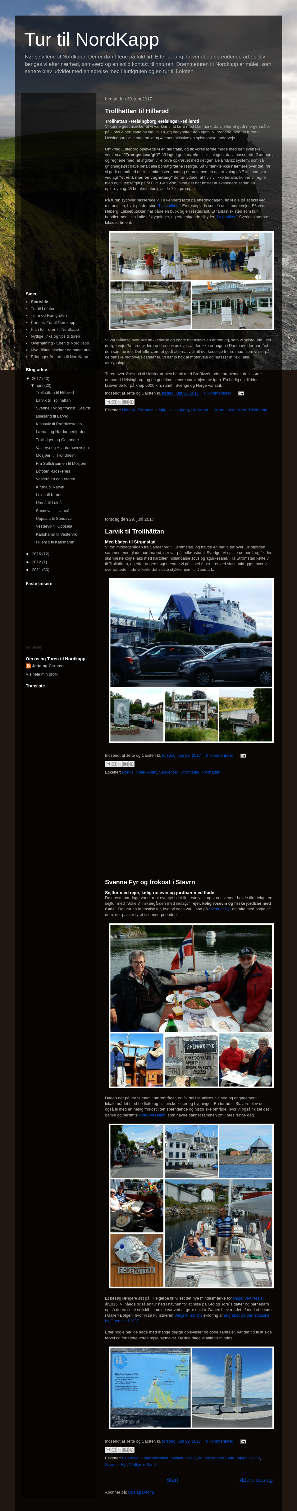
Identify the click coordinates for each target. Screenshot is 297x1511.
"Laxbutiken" (169, 205)
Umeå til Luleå (49, 502)
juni (40, 385)
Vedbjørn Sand (142, 1464)
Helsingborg (178, 410)
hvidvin (177, 1458)
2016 (37, 554)
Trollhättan (258, 410)
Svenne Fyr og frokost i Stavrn (150, 882)
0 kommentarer (217, 393)
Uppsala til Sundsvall (54, 518)
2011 (37, 569)
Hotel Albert (146, 772)
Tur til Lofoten (43, 308)
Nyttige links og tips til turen (55, 336)
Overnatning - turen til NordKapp (60, 343)
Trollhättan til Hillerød (137, 111)
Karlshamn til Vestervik (56, 534)
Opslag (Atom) (141, 1492)
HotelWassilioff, (153, 1115)
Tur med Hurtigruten (49, 315)
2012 (37, 562)
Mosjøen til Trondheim (55, 455)
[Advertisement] (189, 465)
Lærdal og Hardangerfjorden (61, 431)
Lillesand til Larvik (52, 416)
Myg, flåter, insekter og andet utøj (60, 350)
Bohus (128, 772)
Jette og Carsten (48, 665)
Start (172, 1480)
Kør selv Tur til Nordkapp (53, 322)
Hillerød (218, 410)
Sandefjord (168, 772)
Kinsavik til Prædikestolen (59, 424)
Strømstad (190, 772)
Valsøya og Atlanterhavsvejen (62, 447)
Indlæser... (35, 647)
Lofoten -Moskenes (53, 471)
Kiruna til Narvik (50, 487)
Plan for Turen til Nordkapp (55, 329)
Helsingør (199, 410)
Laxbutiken (236, 410)
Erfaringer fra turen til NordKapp (59, 356)
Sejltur (254, 1458)
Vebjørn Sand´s (188, 1315)
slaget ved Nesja (248, 1298)
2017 (37, 378)
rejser (242, 1458)
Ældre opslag (256, 1480)
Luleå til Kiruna (49, 494)
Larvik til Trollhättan (134, 531)
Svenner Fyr (220, 909)
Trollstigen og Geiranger (57, 439)
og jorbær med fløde (216, 1458)
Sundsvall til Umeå (52, 510)
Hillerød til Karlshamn (55, 542)
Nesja (190, 1458)
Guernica (130, 1458)
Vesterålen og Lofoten (55, 479)
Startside (39, 301)
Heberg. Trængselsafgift (143, 410)
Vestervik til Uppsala (54, 526)
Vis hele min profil (41, 674)
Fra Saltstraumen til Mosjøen (61, 463)
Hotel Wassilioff (154, 1458)
